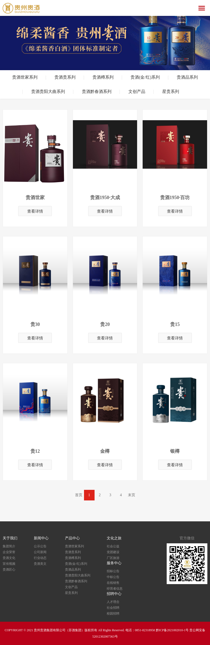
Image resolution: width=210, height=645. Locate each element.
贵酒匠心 (9, 569)
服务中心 (114, 563)
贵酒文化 (9, 558)
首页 (78, 495)
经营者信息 (115, 588)
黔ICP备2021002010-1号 (172, 630)
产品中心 (72, 538)
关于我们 (10, 538)
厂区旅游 (113, 558)
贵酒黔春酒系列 (96, 91)
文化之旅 (114, 538)
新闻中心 (41, 538)
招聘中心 (114, 594)
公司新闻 (40, 552)
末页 (131, 495)
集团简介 (9, 546)
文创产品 (136, 91)
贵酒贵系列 (65, 77)
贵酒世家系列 (25, 77)
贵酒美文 (40, 564)
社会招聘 (113, 608)
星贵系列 (170, 91)
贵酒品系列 (187, 77)
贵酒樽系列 (103, 77)
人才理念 (113, 602)
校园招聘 (113, 613)
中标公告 (113, 577)
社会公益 (113, 546)
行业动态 (40, 558)
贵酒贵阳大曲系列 (48, 91)
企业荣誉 (9, 552)
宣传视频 (9, 564)
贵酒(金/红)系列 (145, 77)
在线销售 (113, 583)
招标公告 (113, 571)
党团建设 (113, 552)
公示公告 (40, 546)
